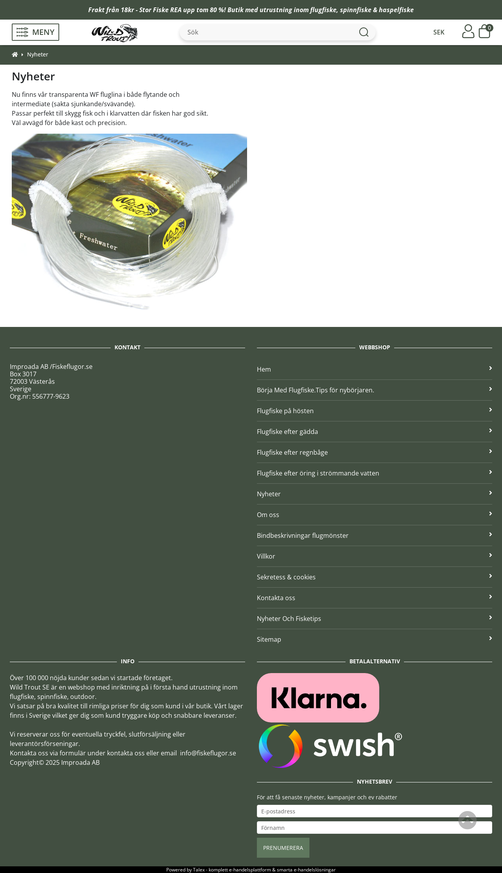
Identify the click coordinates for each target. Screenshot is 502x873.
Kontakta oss (374, 597)
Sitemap (374, 639)
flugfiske (323, 9)
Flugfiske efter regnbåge (374, 452)
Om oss (374, 514)
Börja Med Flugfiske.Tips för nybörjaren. (374, 390)
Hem (374, 369)
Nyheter (37, 54)
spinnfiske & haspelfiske (377, 9)
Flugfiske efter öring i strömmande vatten (374, 473)
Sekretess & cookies (374, 577)
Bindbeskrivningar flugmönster (374, 535)
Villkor (374, 556)
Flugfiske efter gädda (374, 431)
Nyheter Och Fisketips (374, 618)
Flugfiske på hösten (374, 411)
